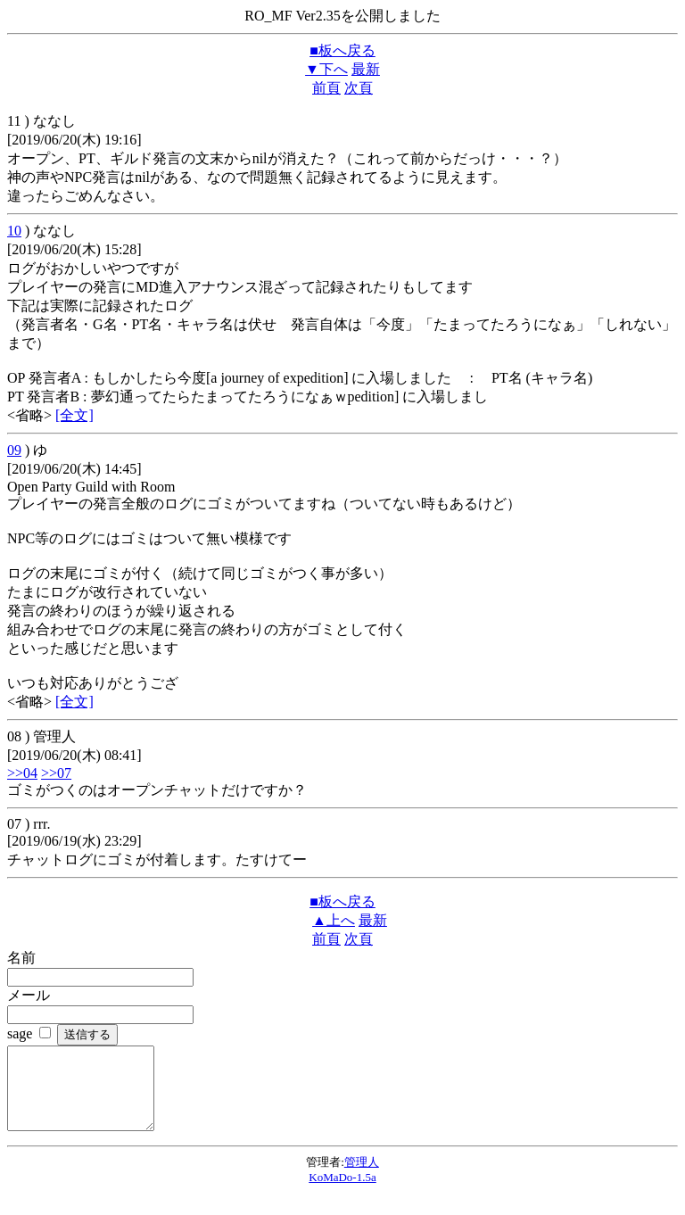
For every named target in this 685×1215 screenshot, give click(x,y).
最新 (365, 69)
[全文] (74, 415)
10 (14, 230)
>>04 (22, 773)
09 (14, 450)
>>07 (56, 773)
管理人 (361, 1178)
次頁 (358, 87)
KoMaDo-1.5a (342, 1193)
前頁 (326, 87)
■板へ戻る (342, 50)
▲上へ (333, 920)
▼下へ (326, 69)
